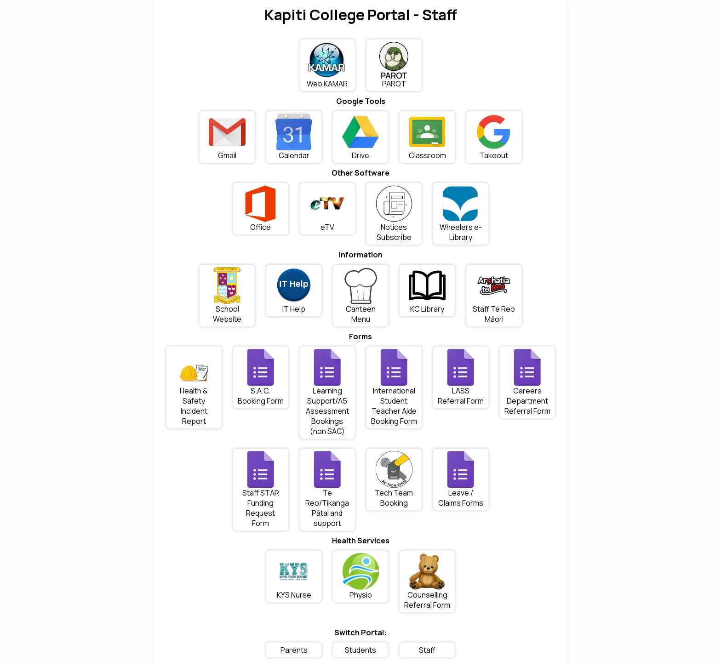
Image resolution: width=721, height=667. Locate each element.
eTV (327, 208)
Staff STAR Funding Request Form (260, 489)
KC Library (427, 290)
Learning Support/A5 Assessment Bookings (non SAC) (327, 392)
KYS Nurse (293, 576)
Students (360, 650)
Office (260, 208)
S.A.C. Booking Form (261, 377)
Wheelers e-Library (461, 213)
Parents (294, 650)
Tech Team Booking (394, 479)
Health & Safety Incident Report (194, 387)
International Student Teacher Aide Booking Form (394, 387)
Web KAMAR (327, 65)
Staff (427, 650)
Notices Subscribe (394, 213)
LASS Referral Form (461, 377)
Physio (360, 576)
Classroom (427, 137)
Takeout (493, 137)
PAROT (393, 65)
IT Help (293, 290)
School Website (227, 295)
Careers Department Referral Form (527, 382)
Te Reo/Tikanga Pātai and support (327, 489)
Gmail (227, 137)
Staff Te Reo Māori (494, 295)
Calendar (293, 137)
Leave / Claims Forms (460, 479)
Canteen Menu (360, 295)
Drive (360, 137)
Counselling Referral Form (427, 581)
